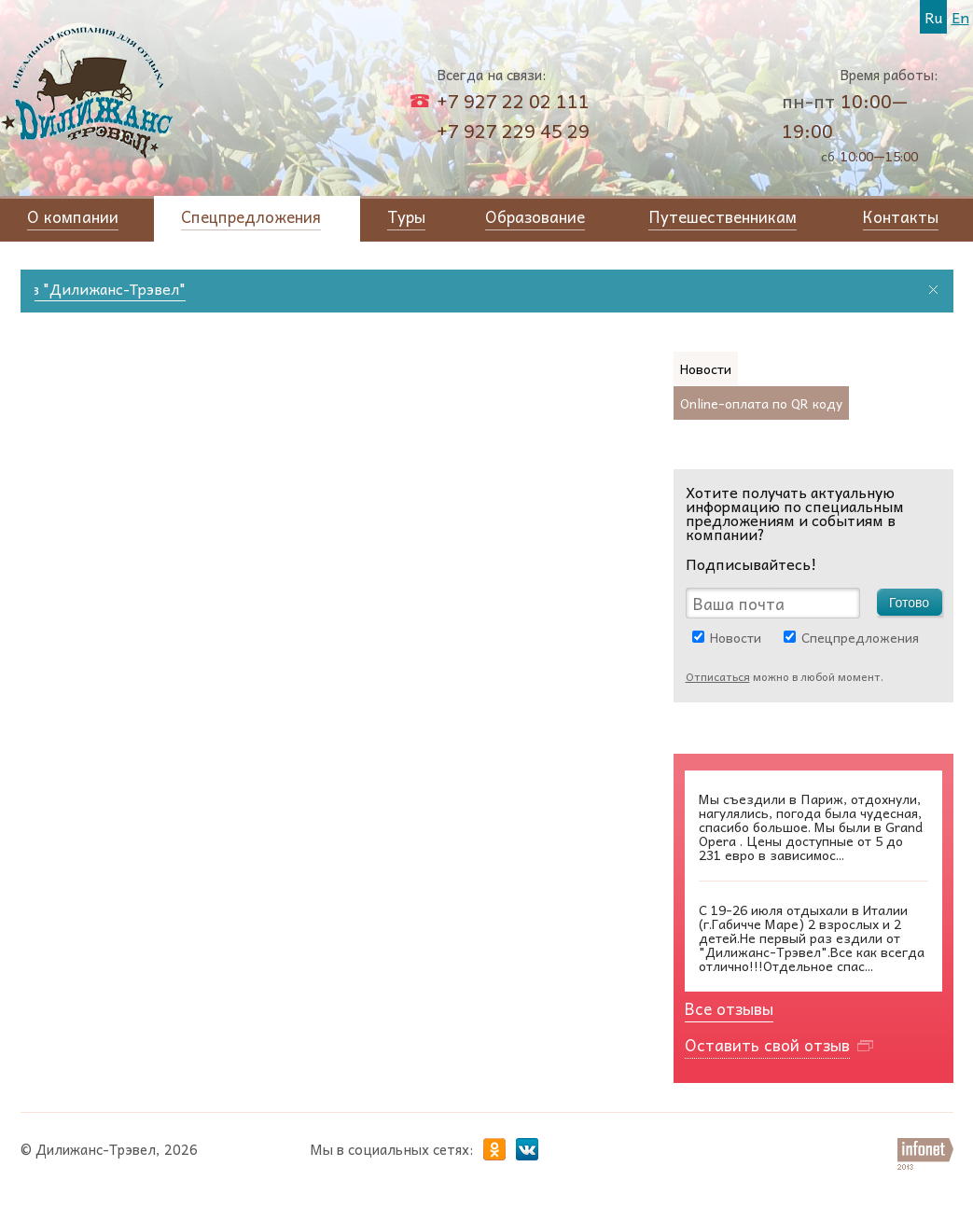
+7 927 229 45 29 (513, 131)
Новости (735, 637)
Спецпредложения (860, 637)
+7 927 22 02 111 (513, 101)
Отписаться (718, 676)
